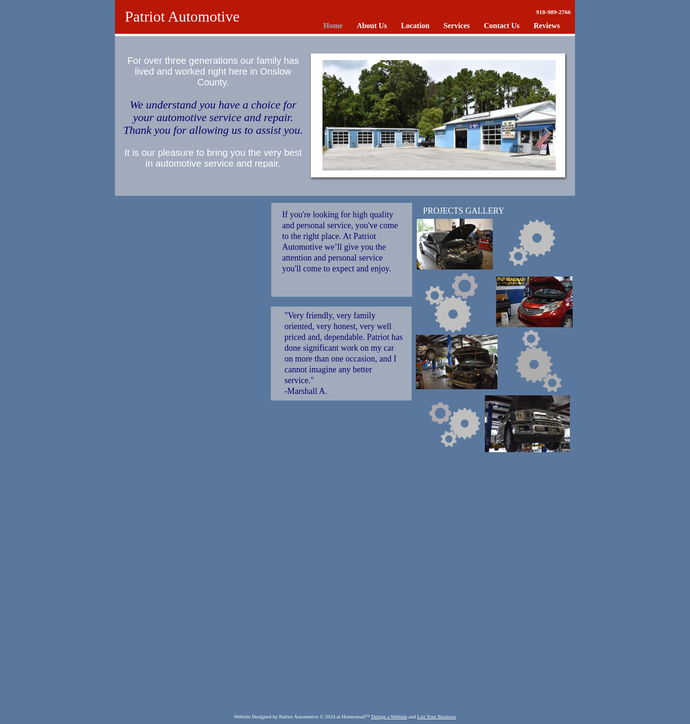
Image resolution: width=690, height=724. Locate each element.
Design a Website (389, 716)
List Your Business (436, 716)
